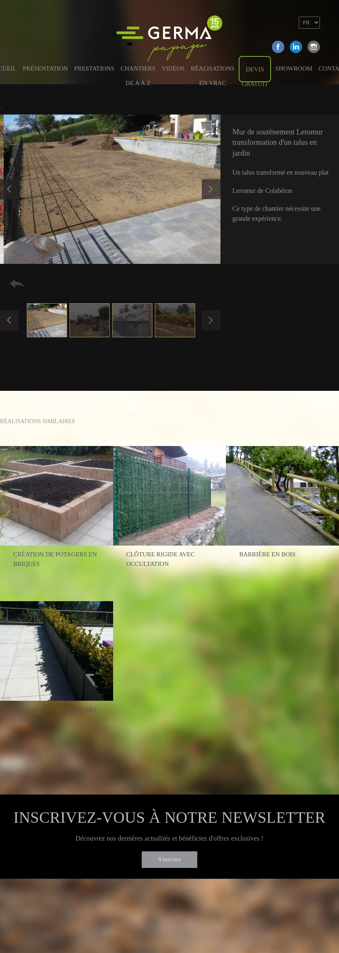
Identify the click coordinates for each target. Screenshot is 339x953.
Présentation (45, 68)
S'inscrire (169, 859)
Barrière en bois (267, 554)
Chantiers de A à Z (138, 72)
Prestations (94, 68)
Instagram (314, 47)
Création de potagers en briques (55, 559)
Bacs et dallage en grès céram (55, 714)
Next (211, 189)
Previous (9, 189)
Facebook (278, 47)
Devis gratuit (255, 74)
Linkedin (296, 47)
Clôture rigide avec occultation (160, 559)
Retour (17, 283)
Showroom (293, 68)
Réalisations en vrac (213, 72)
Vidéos (173, 68)
